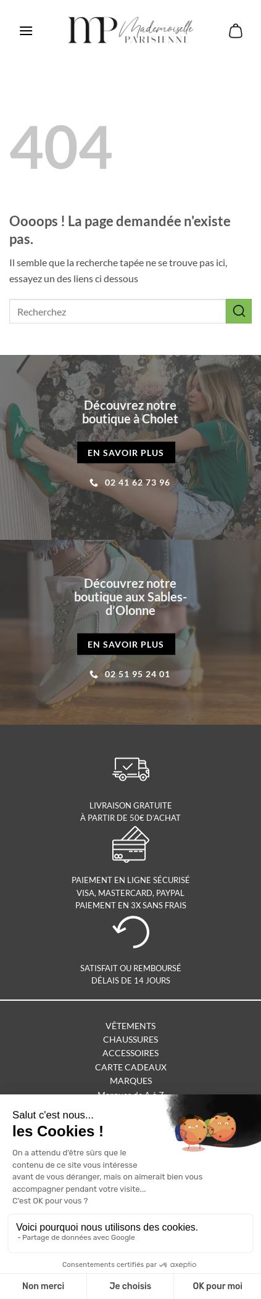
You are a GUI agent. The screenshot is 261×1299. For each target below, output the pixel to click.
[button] (26, 30)
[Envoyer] (239, 311)
